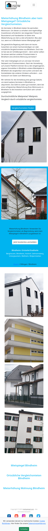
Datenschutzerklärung (36, 523)
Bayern (16, 264)
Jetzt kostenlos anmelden (25, 242)
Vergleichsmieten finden (23, 108)
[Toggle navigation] (34, 5)
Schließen (24, 529)
